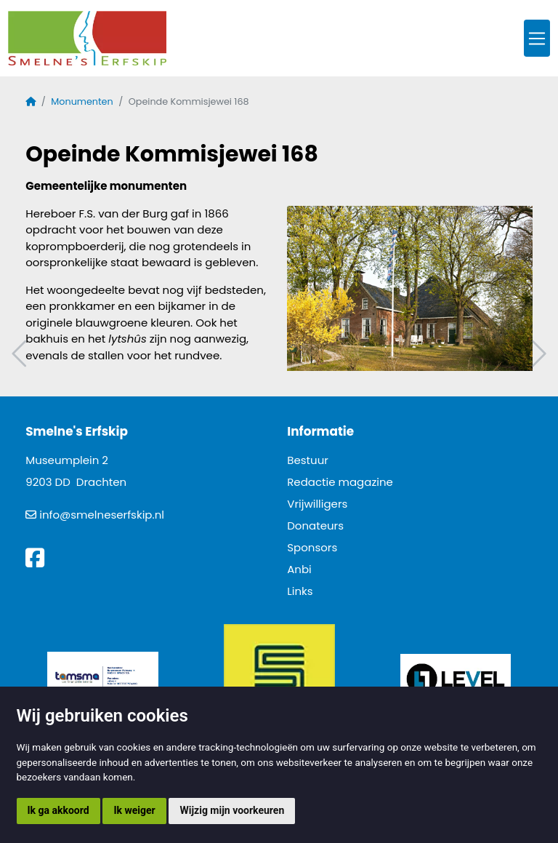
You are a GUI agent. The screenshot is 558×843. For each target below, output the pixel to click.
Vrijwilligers (317, 503)
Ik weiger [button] (134, 810)
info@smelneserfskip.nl (101, 514)
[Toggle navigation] (537, 38)
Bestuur (307, 460)
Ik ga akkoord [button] (58, 810)
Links (299, 591)
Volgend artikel (537, 353)
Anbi (299, 569)
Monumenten (82, 101)
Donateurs (315, 525)
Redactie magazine (340, 482)
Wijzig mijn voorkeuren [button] (231, 810)
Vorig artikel (21, 353)
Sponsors (312, 547)
